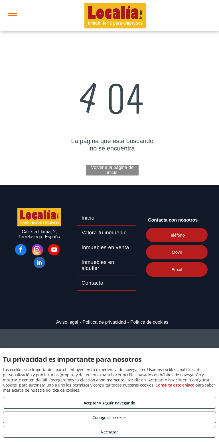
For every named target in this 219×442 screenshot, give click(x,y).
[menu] (12, 15)
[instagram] (37, 250)
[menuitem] (106, 218)
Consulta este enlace (174, 385)
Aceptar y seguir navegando (109, 403)
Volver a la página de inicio (112, 170)
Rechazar (109, 432)
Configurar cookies (109, 417)
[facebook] (21, 250)
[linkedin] (39, 263)
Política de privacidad (104, 322)
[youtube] (54, 250)
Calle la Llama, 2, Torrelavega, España (39, 234)
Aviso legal (67, 322)
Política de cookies (149, 322)
